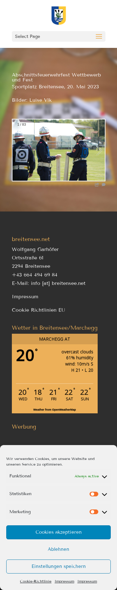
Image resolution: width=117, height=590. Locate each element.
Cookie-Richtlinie (35, 581)
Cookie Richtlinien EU (38, 310)
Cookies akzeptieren (59, 532)
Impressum (64, 581)
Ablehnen (58, 549)
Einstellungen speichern (59, 566)
